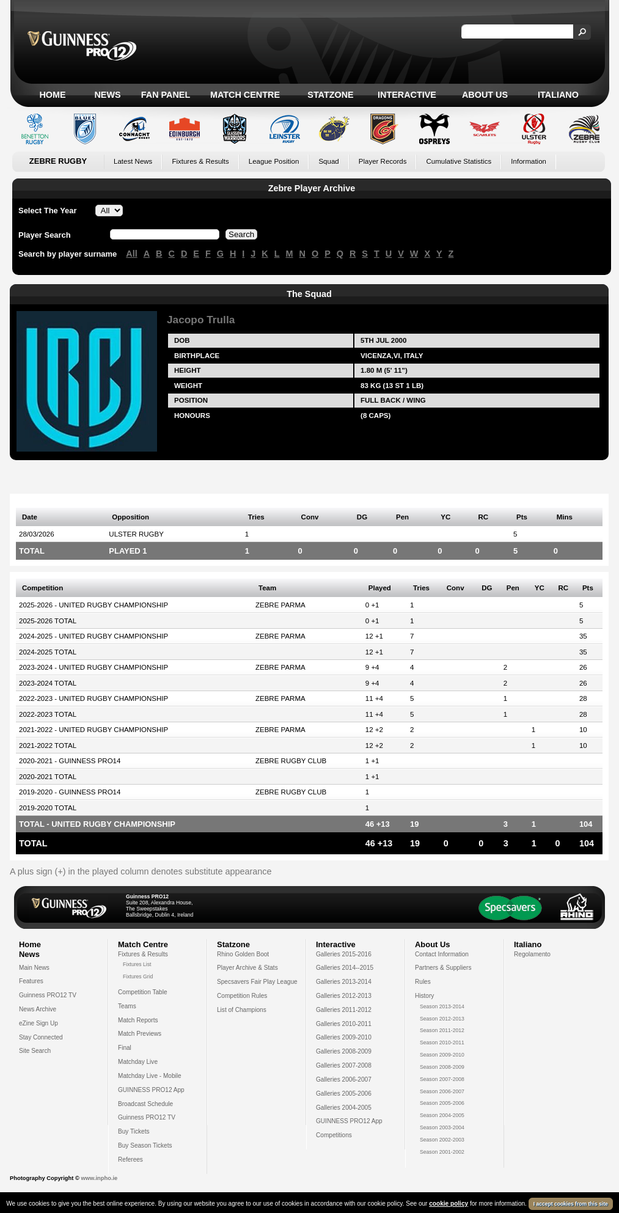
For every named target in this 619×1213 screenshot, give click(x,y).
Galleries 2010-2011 (344, 1024)
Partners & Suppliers (443, 967)
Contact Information (442, 954)
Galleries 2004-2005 (344, 1107)
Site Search (35, 1050)
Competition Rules (242, 995)
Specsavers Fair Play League (257, 981)
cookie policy (448, 1203)
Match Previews (139, 1033)
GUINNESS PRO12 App (151, 1090)
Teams (127, 1006)
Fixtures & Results (200, 161)
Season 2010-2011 (442, 1042)
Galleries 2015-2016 (344, 954)
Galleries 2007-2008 (344, 1065)
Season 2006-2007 (442, 1091)
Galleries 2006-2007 (344, 1079)
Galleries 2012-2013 (344, 995)
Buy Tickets (134, 1131)
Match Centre (245, 95)
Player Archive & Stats (247, 967)
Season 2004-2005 (442, 1115)
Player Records (383, 161)
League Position (274, 161)
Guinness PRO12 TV (47, 995)
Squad (328, 161)
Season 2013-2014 (442, 1006)
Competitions (334, 1135)
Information (528, 161)
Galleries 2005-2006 (344, 1093)
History (424, 995)
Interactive (407, 95)
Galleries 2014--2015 (344, 967)
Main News (34, 967)
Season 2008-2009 (442, 1067)
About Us (485, 95)
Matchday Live (138, 1061)
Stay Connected (41, 1037)
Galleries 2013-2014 (344, 981)
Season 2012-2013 (442, 1019)
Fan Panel (165, 95)
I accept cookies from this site (570, 1204)
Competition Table (142, 992)
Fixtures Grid (138, 976)
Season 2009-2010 (442, 1055)
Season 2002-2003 (442, 1140)
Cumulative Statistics (458, 161)
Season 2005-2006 (442, 1103)
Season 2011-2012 (442, 1030)
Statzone (330, 95)
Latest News (133, 161)
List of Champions (241, 1009)
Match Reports (138, 1020)
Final (124, 1047)
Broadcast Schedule (145, 1104)
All (131, 253)
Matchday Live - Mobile (149, 1075)
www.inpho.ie (99, 1178)
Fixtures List (137, 964)
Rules (423, 981)
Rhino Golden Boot (243, 954)
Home (52, 95)
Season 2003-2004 (442, 1127)
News (107, 95)
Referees (130, 1159)
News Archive (37, 1009)
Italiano (558, 95)
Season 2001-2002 (442, 1152)
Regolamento (532, 954)
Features (31, 981)
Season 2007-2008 (442, 1079)
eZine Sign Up (38, 1023)
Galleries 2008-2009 (344, 1051)
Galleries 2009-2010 (344, 1037)
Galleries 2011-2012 (344, 1009)
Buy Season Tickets (145, 1145)
